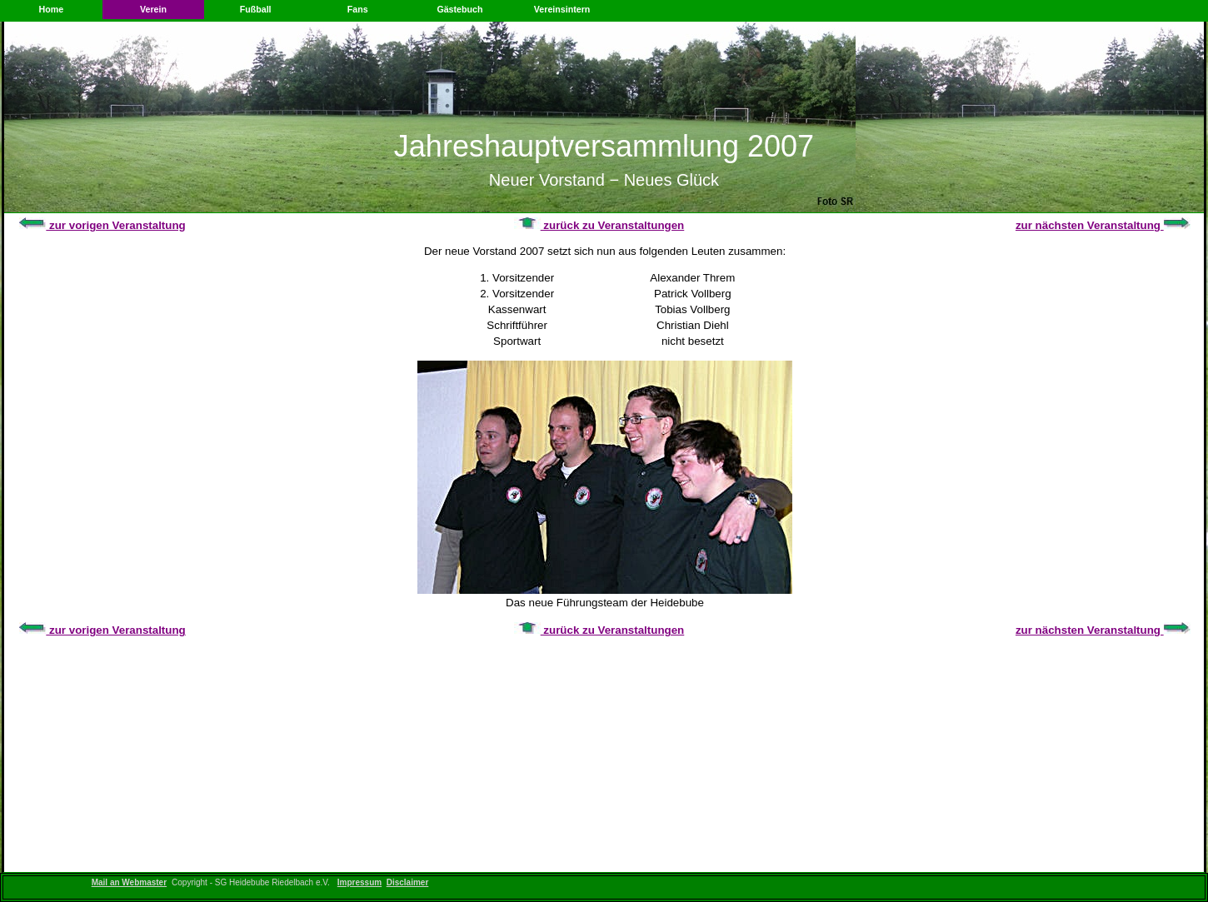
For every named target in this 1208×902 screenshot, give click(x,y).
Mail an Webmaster (129, 882)
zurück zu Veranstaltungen (599, 225)
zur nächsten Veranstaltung (1103, 225)
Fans (357, 9)
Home (51, 9)
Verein (153, 9)
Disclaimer (408, 882)
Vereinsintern (562, 9)
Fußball (256, 9)
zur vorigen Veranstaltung (102, 225)
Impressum (359, 882)
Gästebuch (459, 9)
